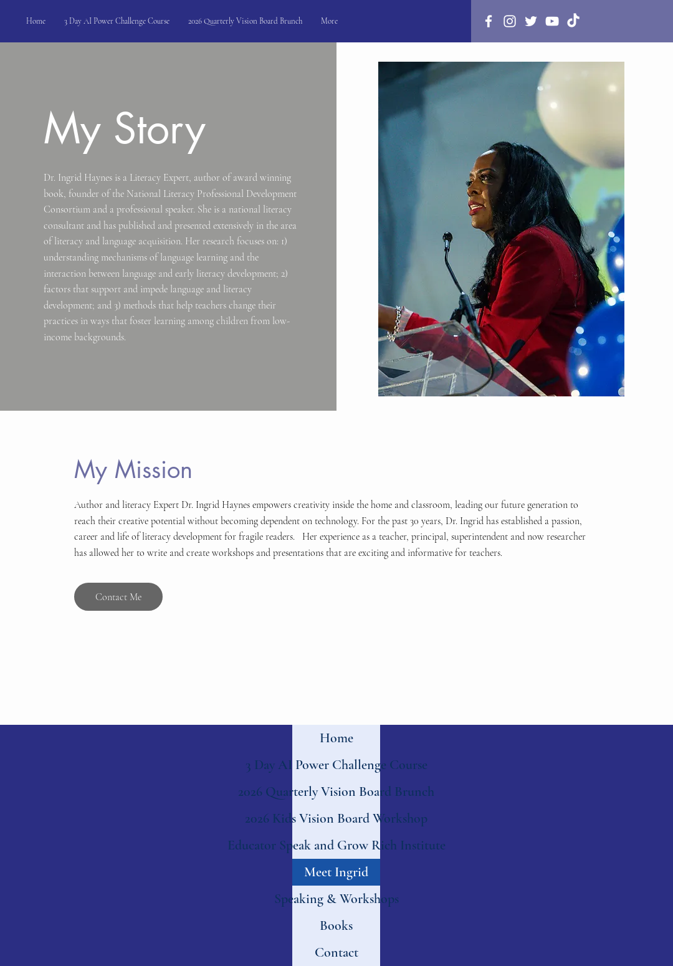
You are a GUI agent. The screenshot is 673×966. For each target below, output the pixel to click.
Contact (336, 952)
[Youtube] (552, 21)
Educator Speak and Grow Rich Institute (336, 845)
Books (336, 925)
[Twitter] (531, 21)
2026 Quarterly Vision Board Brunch (336, 791)
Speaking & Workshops (336, 899)
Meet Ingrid (336, 872)
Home (336, 738)
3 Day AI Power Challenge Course (336, 765)
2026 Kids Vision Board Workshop (336, 818)
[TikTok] (573, 21)
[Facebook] (488, 21)
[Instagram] (510, 21)
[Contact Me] (118, 597)
